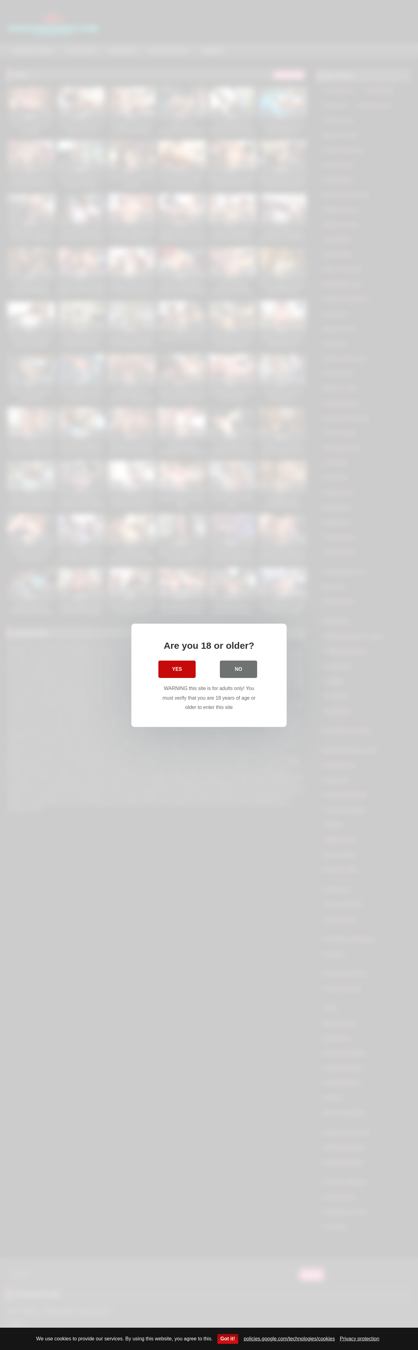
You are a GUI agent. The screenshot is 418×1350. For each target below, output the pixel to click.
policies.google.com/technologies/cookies (289, 1338)
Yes (177, 668)
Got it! (227, 1338)
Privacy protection (359, 1338)
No (238, 668)
